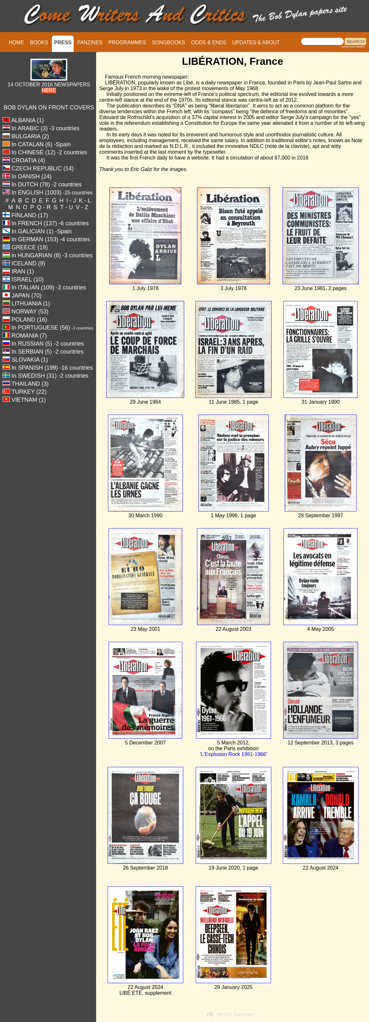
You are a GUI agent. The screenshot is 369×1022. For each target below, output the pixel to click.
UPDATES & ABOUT (256, 42)
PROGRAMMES (127, 42)
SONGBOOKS (168, 42)
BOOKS (39, 42)
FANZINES (90, 42)
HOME (16, 42)
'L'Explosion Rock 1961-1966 (233, 754)
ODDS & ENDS (208, 42)
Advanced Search (353, 46)
